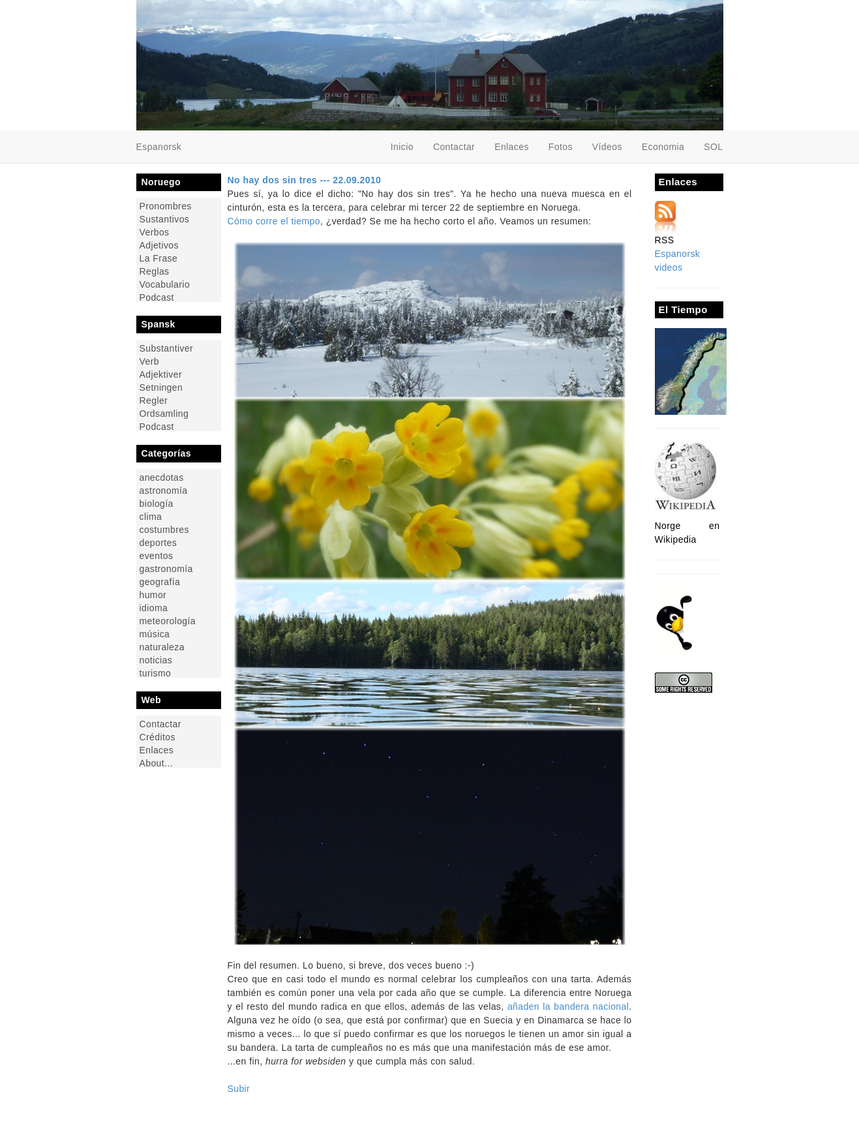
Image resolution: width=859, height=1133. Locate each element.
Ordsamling (164, 413)
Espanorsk (678, 254)
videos (669, 267)
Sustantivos (165, 219)
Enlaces (511, 147)
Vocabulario (165, 284)
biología (156, 503)
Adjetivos (159, 245)
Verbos (155, 232)
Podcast (157, 297)
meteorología (168, 621)
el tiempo (300, 221)
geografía (160, 581)
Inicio (402, 147)
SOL (713, 147)
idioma (154, 607)
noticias (156, 660)
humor (153, 594)
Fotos (561, 147)
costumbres (164, 529)
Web (152, 700)
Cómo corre (253, 221)
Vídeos (607, 147)
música (155, 634)
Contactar (454, 147)
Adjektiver (161, 374)
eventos (156, 555)
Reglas (155, 271)
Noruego (161, 182)
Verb (149, 361)
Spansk (158, 324)
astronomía (164, 490)
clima (151, 516)
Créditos (157, 737)
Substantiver (167, 348)
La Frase (159, 258)
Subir (239, 1088)
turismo (156, 673)
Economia (663, 147)
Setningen (161, 387)
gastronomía (166, 568)
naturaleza (162, 647)
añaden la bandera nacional (568, 1006)
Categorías (166, 453)
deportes (158, 542)
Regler (154, 400)
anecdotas (162, 477)
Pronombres (166, 206)
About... (156, 763)
